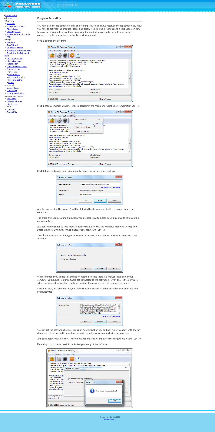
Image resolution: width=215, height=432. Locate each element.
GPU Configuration (16, 77)
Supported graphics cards (18, 34)
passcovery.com (110, 419)
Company (11, 109)
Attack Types (12, 29)
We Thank (11, 98)
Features (11, 23)
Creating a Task (13, 31)
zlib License (12, 104)
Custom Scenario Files (17, 66)
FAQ (9, 37)
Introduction (11, 15)
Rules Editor (12, 63)
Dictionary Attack (14, 58)
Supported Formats (15, 26)
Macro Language (14, 61)
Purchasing (12, 90)
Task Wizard (12, 45)
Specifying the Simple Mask (19, 50)
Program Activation (15, 93)
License (8, 18)
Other (11, 82)
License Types (13, 88)
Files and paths (15, 80)
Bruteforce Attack (15, 47)
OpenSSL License (14, 101)
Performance (14, 74)
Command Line (13, 69)
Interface (11, 42)
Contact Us (12, 112)
